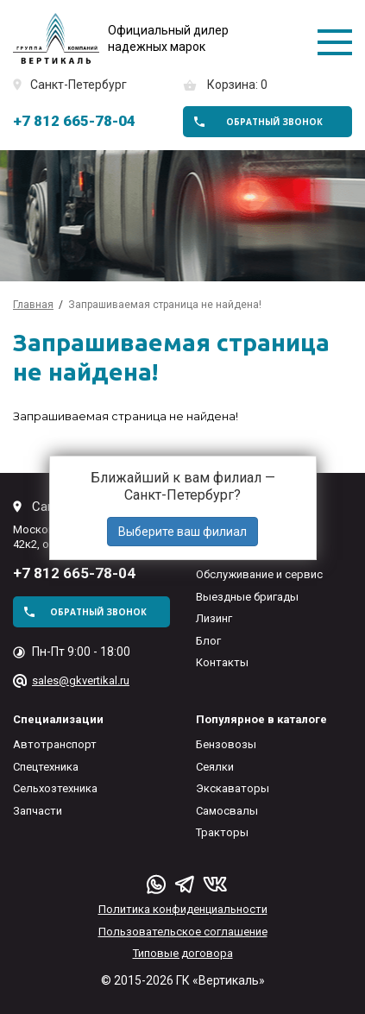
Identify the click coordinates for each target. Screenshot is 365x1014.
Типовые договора (183, 953)
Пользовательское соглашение (182, 931)
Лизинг (214, 618)
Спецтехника (46, 766)
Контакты (222, 662)
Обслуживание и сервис (259, 574)
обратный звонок (274, 122)
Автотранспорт (55, 744)
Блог (208, 640)
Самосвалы (227, 810)
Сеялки (215, 766)
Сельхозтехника (55, 788)
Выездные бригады (247, 596)
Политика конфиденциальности (182, 909)
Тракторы (222, 832)
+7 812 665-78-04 (74, 120)
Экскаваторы (232, 788)
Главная (33, 305)
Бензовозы (226, 744)
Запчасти (37, 810)
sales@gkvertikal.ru (80, 680)
